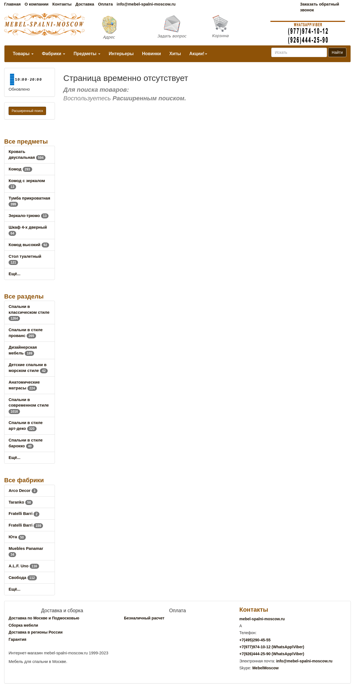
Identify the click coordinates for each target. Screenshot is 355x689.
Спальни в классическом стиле (29, 312)
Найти (337, 52)
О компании (37, 4)
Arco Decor (23, 490)
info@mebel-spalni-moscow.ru (146, 4)
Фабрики (53, 53)
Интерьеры (121, 53)
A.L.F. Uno (24, 566)
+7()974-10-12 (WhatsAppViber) (271, 647)
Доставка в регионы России (36, 632)
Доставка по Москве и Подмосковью (44, 618)
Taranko (21, 502)
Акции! (198, 53)
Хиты (175, 53)
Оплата (105, 4)
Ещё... (15, 274)
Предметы (86, 53)
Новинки (151, 53)
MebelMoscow (265, 668)
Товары (23, 53)
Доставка (84, 4)
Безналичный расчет (144, 618)
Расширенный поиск (27, 111)
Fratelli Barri (24, 513)
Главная (12, 4)
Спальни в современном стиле (29, 405)
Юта (17, 537)
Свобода (23, 577)
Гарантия (17, 639)
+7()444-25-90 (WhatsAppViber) (271, 654)
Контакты (62, 4)
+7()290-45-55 (254, 640)
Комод (20, 169)
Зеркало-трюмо (29, 215)
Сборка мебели (23, 625)
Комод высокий (29, 245)
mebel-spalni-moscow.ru (262, 619)
